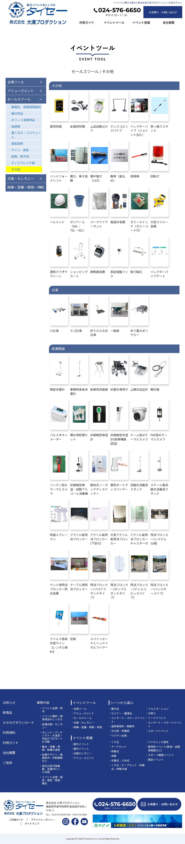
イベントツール (114, 22)
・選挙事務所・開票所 (122, 726)
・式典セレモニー (81, 753)
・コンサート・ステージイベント (127, 719)
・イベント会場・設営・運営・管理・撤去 (51, 780)
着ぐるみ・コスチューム (26, 134)
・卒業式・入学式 (119, 760)
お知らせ (9, 702)
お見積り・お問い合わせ (163, 12)
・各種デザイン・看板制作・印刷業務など (51, 757)
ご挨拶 (7, 762)
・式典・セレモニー (82, 722)
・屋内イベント (80, 744)
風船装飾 (17, 143)
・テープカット (118, 746)
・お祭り (150, 713)
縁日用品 (17, 113)
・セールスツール (81, 718)
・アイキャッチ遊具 (157, 742)
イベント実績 (141, 22)
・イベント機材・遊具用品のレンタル (51, 718)
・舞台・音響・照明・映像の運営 (49, 748)
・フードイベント (155, 718)
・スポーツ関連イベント (159, 755)
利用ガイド (86, 22)
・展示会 (114, 708)
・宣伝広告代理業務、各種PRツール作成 (50, 769)
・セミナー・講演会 (120, 713)
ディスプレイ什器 (23, 163)
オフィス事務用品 (23, 120)
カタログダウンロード (18, 722)
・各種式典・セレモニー (51, 726)
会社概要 (168, 22)
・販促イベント (154, 759)
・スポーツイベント (157, 731)
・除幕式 (114, 751)
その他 (15, 169)
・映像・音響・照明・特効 (86, 727)
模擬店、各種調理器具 (26, 107)
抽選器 (15, 126)
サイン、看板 (20, 150)
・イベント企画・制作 (51, 710)
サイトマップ (32, 823)
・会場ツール (78, 708)
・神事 (112, 756)
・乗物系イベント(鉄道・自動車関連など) (162, 748)
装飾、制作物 (20, 156)
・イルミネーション (157, 708)
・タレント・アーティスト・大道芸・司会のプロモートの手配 (51, 737)
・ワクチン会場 (118, 735)
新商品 (7, 712)
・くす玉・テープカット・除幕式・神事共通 (127, 767)
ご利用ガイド (16, 819)
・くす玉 (114, 742)
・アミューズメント (82, 713)
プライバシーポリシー (43, 819)
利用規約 (9, 732)
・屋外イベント (80, 748)
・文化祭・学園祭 (119, 731)
